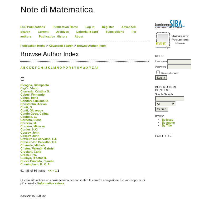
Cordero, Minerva (32, 126)
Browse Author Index (91, 45)
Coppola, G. (28, 116)
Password (160, 66)
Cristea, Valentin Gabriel (37, 148)
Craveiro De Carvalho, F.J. (38, 139)
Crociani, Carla (30, 151)
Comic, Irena (29, 97)
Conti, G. (26, 107)
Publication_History (53, 36)
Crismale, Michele (32, 145)
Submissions (115, 31)
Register (108, 27)
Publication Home (65, 27)
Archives (62, 31)
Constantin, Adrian (33, 104)
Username (161, 61)
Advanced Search (61, 45)
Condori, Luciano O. (34, 100)
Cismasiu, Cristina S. (35, 91)
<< (50, 170)
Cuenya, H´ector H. (33, 158)
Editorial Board (87, 31)
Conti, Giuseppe (31, 110)
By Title (167, 125)
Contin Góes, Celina (34, 113)
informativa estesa (51, 183)
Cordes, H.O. (29, 129)
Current (43, 31)
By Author (168, 122)
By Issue (167, 119)
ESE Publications (32, 27)
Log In (89, 27)
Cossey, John (29, 132)
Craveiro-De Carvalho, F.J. (38, 142)
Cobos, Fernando (32, 94)
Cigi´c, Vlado (29, 88)
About (79, 36)
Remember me (169, 73)
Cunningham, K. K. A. (35, 164)
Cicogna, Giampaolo (34, 85)
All (96, 67)
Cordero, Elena (30, 119)
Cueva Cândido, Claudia (37, 161)
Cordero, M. (28, 123)
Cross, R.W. (28, 154)
